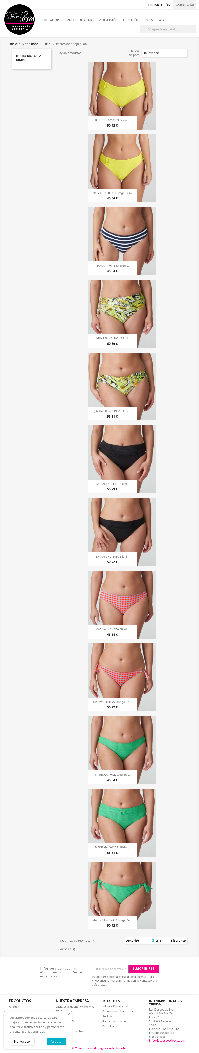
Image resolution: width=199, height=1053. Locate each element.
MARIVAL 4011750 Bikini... (112, 629)
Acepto (56, 1041)
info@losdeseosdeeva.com (167, 1040)
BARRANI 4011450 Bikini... (112, 556)
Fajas (161, 20)
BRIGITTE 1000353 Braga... (112, 120)
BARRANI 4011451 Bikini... (112, 484)
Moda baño (108, 20)
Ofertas (14, 1006)
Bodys (147, 20)
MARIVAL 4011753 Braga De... (112, 702)
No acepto (22, 1041)
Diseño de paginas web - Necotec (105, 1048)
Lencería (130, 20)
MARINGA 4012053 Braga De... (112, 920)
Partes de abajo (80, 20)
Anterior (132, 940)
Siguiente (178, 940)
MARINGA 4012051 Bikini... (112, 847)
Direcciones (109, 1026)
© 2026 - (78, 1048)
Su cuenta (111, 1001)
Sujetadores (51, 20)
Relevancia (152, 53)
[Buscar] (168, 29)
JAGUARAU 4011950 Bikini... (112, 411)
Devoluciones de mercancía (118, 1011)
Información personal (115, 1006)
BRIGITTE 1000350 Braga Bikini (112, 193)
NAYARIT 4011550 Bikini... (112, 265)
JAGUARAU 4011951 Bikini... (112, 338)
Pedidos (107, 1016)
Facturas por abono (114, 1021)
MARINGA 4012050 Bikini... (112, 774)
